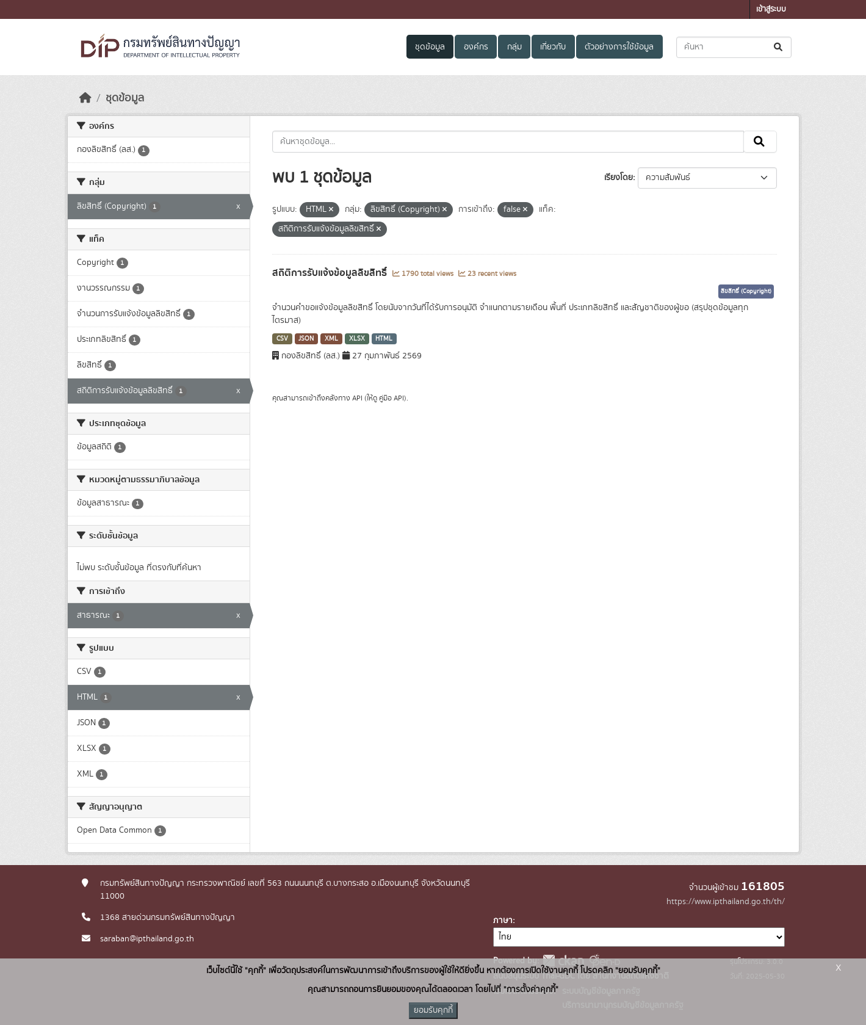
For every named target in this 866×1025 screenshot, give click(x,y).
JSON (306, 339)
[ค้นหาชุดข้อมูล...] (734, 47)
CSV (282, 339)
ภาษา (503, 921)
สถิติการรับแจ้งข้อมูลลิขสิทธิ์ (330, 273)
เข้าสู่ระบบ (771, 9)
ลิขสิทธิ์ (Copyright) (746, 291)
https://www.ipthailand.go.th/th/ (725, 902)
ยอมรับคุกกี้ (433, 1010)
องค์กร (476, 47)
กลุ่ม (514, 47)
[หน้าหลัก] (85, 98)
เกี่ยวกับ (553, 47)
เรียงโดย (618, 178)
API (357, 398)
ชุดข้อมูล (430, 47)
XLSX (357, 339)
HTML (383, 339)
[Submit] (779, 47)
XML (331, 339)
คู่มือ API (391, 398)
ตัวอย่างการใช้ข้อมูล (619, 47)
